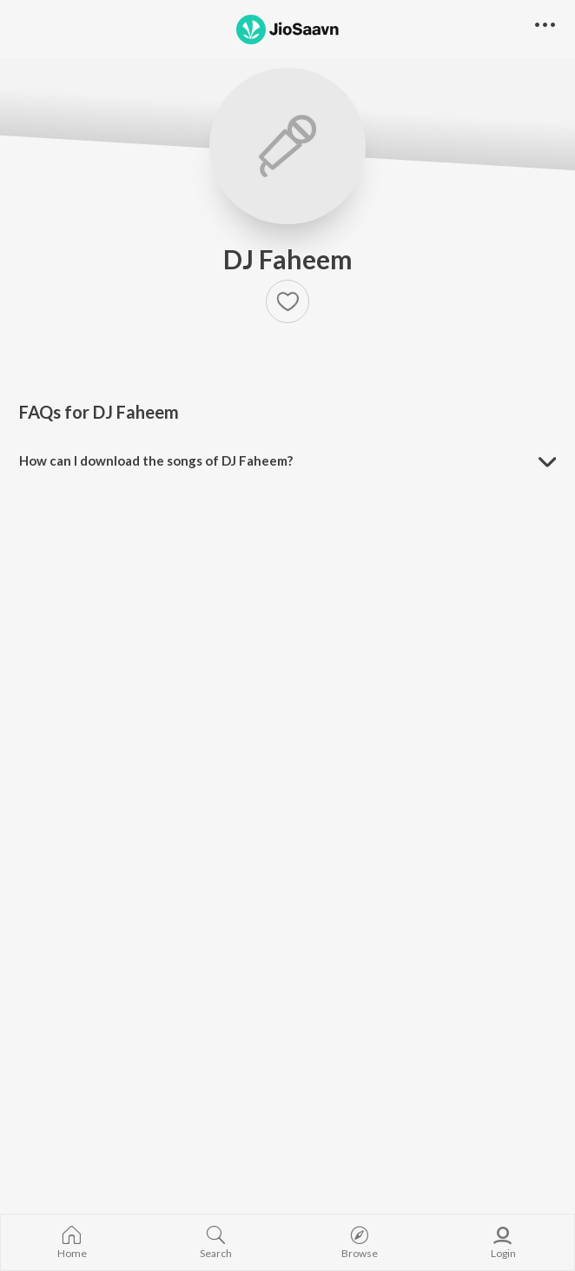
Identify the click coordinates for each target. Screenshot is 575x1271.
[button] (287, 301)
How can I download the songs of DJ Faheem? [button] (156, 460)
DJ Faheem (288, 259)
